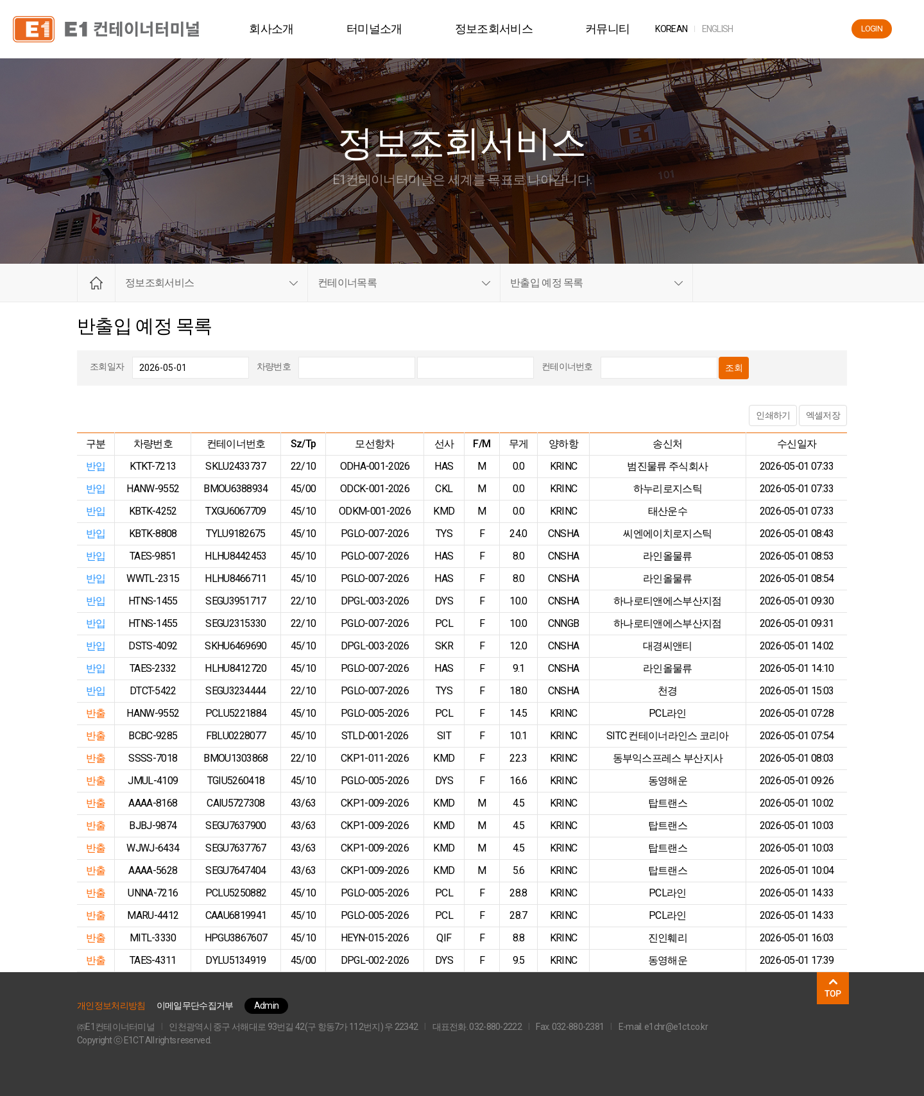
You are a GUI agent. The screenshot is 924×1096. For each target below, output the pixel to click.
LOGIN (872, 28)
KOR (679, 29)
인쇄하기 (773, 415)
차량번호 (274, 366)
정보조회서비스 (501, 28)
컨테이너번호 (567, 366)
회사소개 (279, 28)
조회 (733, 368)
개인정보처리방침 (111, 1005)
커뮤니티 (615, 28)
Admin (266, 1005)
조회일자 (107, 366)
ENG (724, 29)
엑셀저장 (823, 415)
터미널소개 (382, 28)
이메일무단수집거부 (195, 1005)
